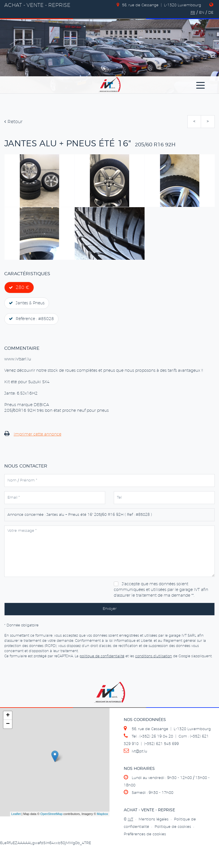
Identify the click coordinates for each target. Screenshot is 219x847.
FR (192, 13)
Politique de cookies (173, 827)
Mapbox (102, 814)
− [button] (8, 724)
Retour (13, 121)
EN (201, 13)
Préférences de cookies (145, 834)
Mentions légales (154, 819)
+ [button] (8, 715)
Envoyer (110, 609)
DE (210, 13)
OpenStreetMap (51, 814)
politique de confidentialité (102, 656)
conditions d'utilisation (153, 656)
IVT (130, 819)
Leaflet (16, 814)
